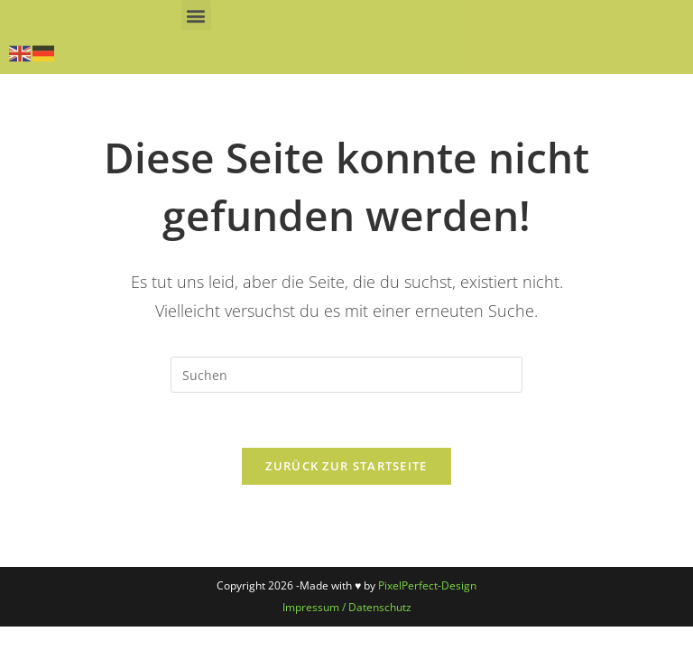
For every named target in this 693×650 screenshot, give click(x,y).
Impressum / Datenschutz (346, 607)
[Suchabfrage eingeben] (346, 375)
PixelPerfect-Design (427, 585)
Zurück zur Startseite (346, 466)
